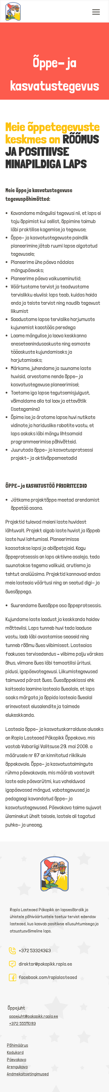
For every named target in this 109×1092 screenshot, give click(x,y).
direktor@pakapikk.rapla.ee (45, 964)
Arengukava (17, 1066)
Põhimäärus (17, 1045)
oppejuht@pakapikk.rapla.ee (33, 1016)
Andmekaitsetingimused (28, 1073)
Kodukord (15, 1052)
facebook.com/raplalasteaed (48, 977)
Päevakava (16, 1059)
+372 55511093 (22, 1023)
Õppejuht (16, 1008)
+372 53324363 (35, 950)
